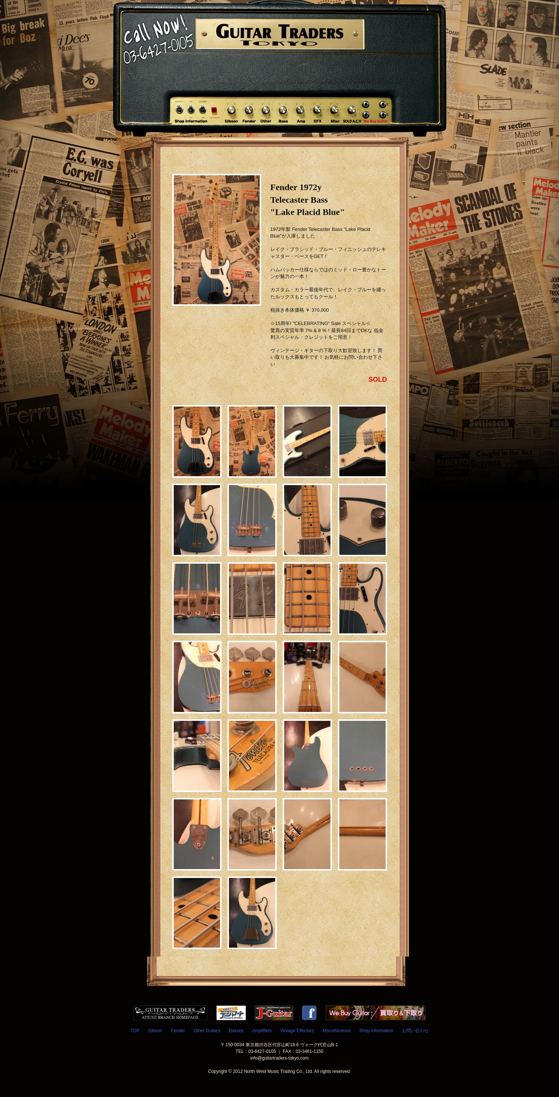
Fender (178, 1030)
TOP (134, 1030)
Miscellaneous (337, 1030)
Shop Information (376, 1030)
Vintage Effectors (297, 1030)
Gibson (155, 1030)
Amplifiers (262, 1030)
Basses (236, 1030)
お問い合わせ (415, 1030)
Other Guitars (207, 1030)
